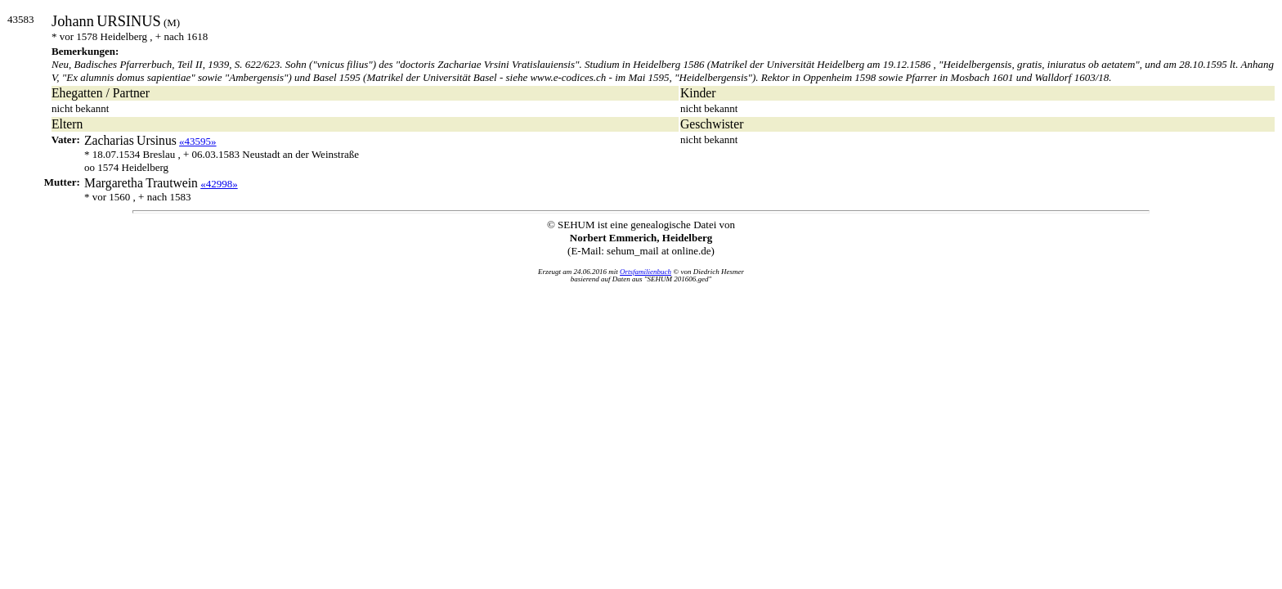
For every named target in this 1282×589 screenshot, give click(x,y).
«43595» (198, 141)
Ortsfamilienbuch (645, 272)
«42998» (219, 184)
